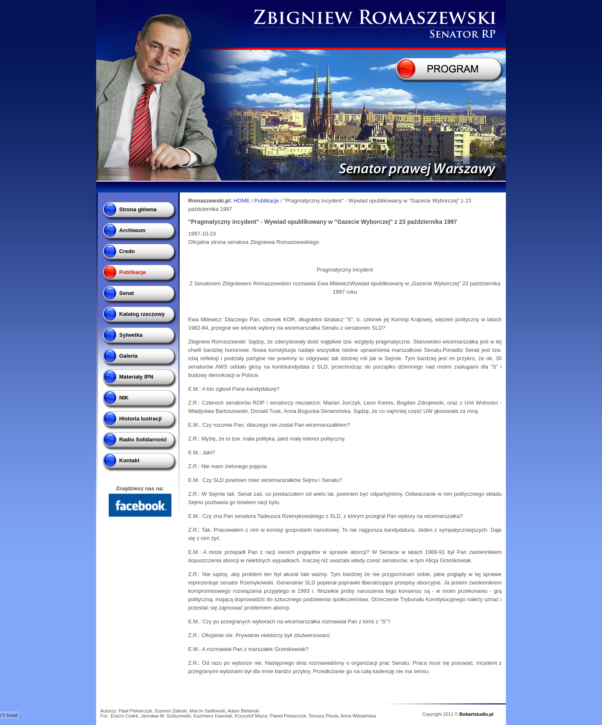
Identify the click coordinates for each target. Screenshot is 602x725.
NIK (123, 398)
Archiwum (132, 230)
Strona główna (138, 209)
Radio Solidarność (143, 439)
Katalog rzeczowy (142, 314)
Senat (126, 293)
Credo (127, 251)
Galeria (128, 356)
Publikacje (132, 272)
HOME (241, 200)
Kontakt (129, 460)
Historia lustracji (140, 418)
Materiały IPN (136, 377)
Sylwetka (131, 335)
